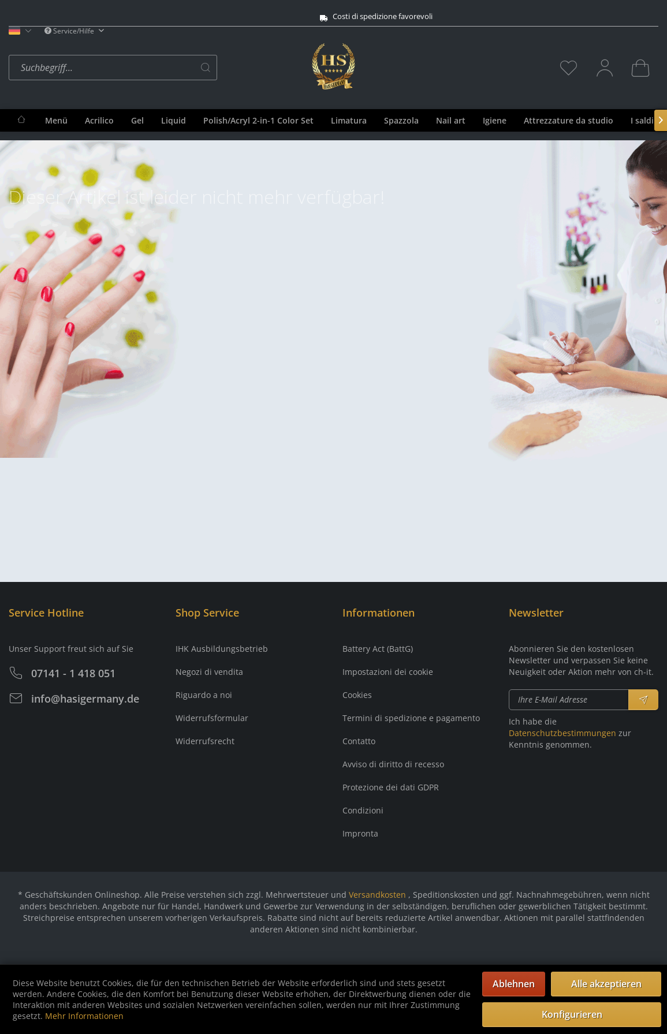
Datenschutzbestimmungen (562, 732)
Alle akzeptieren (606, 983)
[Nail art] (450, 120)
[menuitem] (157, 68)
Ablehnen (514, 983)
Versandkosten (377, 894)
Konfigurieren (572, 1014)
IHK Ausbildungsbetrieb (222, 648)
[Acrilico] (99, 120)
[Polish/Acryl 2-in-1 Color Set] (258, 120)
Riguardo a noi (204, 694)
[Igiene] (494, 120)
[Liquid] (173, 120)
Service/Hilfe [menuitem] (70, 31)
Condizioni (362, 810)
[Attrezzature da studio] (568, 120)
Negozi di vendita (209, 671)
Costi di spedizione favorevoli (314, 16)
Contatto (358, 741)
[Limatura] (348, 120)
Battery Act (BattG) (377, 648)
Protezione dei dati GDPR (390, 787)
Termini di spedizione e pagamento (411, 717)
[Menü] (56, 120)
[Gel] (137, 120)
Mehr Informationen (84, 1015)
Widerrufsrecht (205, 741)
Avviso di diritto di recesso (393, 764)
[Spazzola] (401, 120)
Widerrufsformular (212, 717)
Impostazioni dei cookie (387, 671)
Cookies (357, 694)
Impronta (360, 833)
